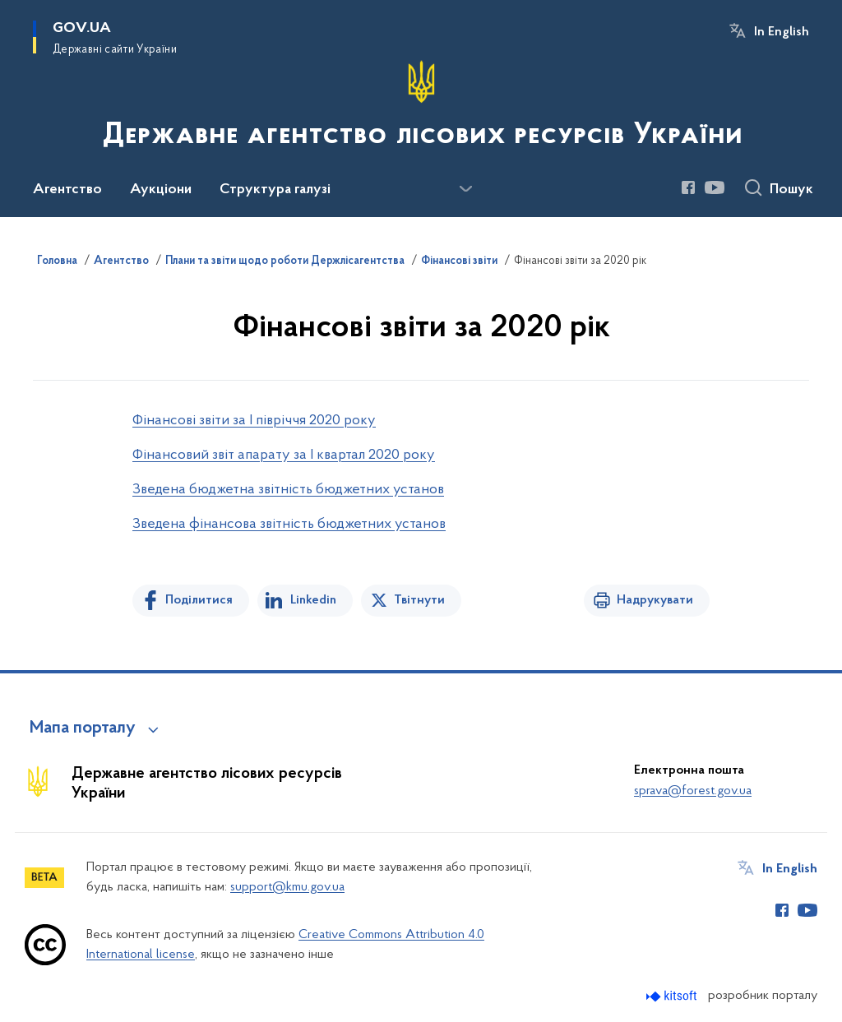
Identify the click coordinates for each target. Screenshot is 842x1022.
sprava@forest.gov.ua (693, 791)
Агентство (121, 261)
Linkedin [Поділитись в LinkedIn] (313, 600)
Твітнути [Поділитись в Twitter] (419, 600)
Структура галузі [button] (275, 190)
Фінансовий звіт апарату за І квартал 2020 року (283, 455)
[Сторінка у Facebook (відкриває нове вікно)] (688, 187)
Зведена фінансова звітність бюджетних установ (289, 524)
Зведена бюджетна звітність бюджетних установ (288, 489)
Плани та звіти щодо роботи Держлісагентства (285, 261)
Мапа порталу (83, 728)
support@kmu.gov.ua (287, 887)
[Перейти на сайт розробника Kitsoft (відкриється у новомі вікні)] (673, 996)
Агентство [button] (67, 190)
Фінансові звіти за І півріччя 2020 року (254, 420)
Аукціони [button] (161, 190)
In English (781, 32)
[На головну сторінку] (421, 107)
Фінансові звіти (459, 261)
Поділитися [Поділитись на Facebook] (199, 600)
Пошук (791, 190)
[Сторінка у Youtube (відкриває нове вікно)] (714, 187)
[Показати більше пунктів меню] (465, 189)
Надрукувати (655, 600)
